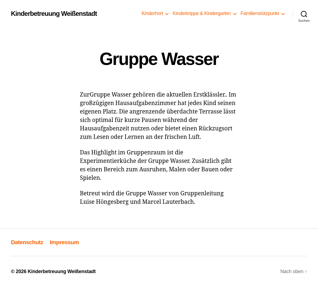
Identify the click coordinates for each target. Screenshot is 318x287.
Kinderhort (152, 13)
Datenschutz (27, 242)
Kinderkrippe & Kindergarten (202, 13)
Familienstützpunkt (260, 13)
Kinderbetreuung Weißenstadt (54, 13)
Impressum (64, 242)
